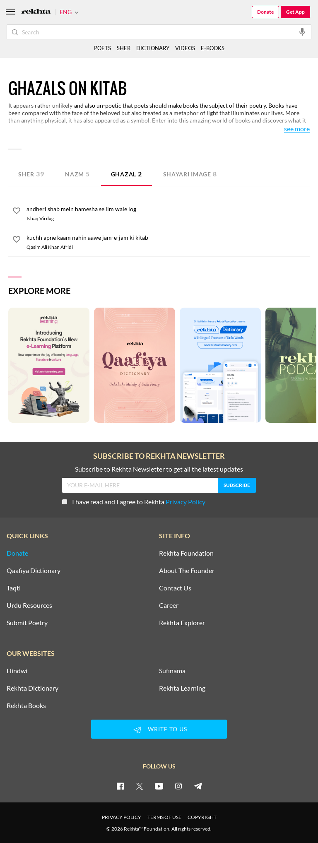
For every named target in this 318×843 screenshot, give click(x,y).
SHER (123, 48)
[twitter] (139, 785)
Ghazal (126, 174)
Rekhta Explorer (182, 622)
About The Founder (186, 570)
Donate (265, 12)
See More (297, 128)
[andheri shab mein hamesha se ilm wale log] (168, 209)
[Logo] (36, 12)
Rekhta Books (26, 705)
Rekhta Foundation (186, 553)
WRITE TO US (159, 729)
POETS (102, 48)
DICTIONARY (152, 48)
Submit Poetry (27, 622)
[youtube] (159, 785)
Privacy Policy (185, 502)
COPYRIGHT (202, 817)
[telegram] (198, 785)
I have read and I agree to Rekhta (133, 502)
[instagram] (178, 785)
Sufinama (172, 670)
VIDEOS (185, 48)
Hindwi (17, 670)
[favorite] (16, 212)
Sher (31, 174)
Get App (295, 12)
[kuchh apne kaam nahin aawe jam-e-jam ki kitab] (168, 238)
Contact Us (175, 588)
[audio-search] (302, 31)
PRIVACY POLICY (121, 817)
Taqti (14, 588)
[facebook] (120, 785)
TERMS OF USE (164, 817)
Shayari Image (190, 174)
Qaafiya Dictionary (33, 570)
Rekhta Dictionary (32, 688)
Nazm (77, 174)
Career (168, 605)
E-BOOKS (212, 48)
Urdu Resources (29, 605)
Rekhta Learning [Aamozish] (182, 688)
